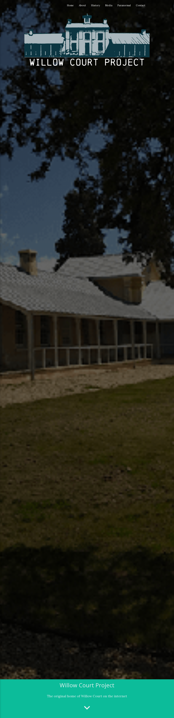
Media (108, 5)
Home (70, 5)
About (82, 5)
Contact (140, 5)
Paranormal (124, 5)
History (95, 5)
